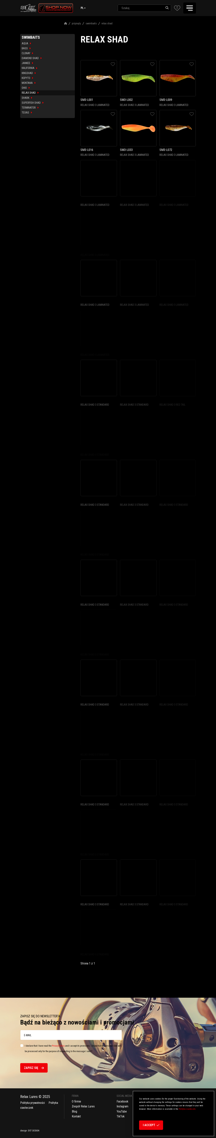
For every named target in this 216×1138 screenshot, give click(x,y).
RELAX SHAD (30, 92)
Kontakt (76, 1116)
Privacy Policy (58, 1046)
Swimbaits (91, 23)
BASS (26, 48)
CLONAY (27, 53)
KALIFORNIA (29, 67)
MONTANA (29, 82)
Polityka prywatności (32, 1103)
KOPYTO (27, 78)
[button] (177, 8)
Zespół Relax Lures (83, 1106)
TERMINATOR (30, 107)
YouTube (122, 1111)
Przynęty (76, 23)
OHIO (26, 87)
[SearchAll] (140, 8)
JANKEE (27, 63)
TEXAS (27, 112)
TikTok (121, 1116)
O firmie (76, 1101)
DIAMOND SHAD (32, 58)
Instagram (122, 1106)
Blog (74, 1111)
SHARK (27, 97)
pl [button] (82, 7)
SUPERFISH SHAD (32, 102)
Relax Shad (106, 23)
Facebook (122, 1101)
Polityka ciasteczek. (187, 1109)
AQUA (26, 43)
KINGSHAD (29, 73)
